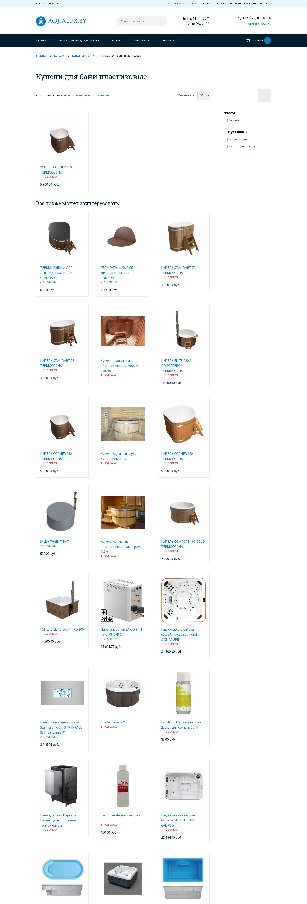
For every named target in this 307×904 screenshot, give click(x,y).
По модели (102, 95)
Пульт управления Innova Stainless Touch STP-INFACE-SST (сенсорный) (61, 727)
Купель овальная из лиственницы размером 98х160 (119, 365)
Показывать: (186, 95)
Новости (235, 3)
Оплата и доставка (177, 3)
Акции (115, 40)
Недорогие (75, 95)
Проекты (169, 40)
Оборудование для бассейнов (79, 40)
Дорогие (88, 95)
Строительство (141, 40)
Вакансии (250, 3)
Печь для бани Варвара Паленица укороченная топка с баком (58, 820)
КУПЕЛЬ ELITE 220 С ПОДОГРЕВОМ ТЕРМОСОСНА (176, 365)
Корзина (261, 40)
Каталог (41, 40)
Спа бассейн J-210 (114, 722)
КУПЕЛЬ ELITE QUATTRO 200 (62, 629)
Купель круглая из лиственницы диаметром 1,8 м (120, 546)
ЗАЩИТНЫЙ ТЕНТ (54, 541)
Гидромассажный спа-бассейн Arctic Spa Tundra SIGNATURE (180, 634)
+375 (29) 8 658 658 (256, 18)
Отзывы (222, 3)
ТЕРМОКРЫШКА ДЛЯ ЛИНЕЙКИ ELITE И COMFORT (117, 272)
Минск (56, 3)
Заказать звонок (259, 24)
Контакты (265, 3)
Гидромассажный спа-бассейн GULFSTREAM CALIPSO (178, 820)
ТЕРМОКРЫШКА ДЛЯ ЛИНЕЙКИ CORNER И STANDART (56, 272)
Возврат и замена (202, 3)
